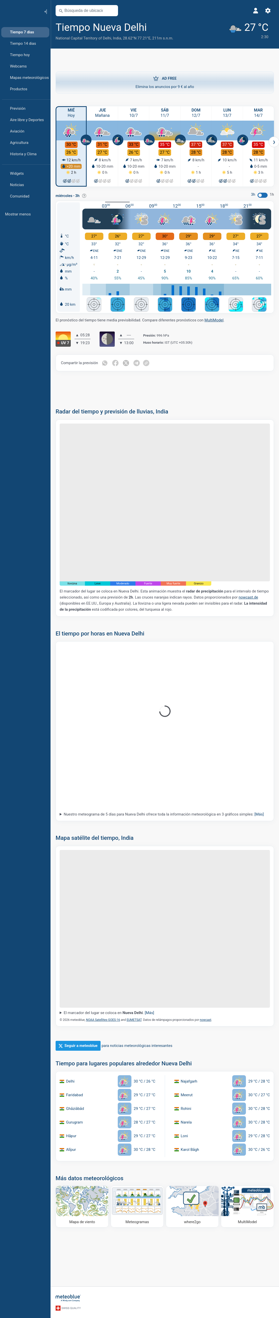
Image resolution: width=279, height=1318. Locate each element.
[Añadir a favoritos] (153, 27)
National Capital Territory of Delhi (83, 38)
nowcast (205, 1020)
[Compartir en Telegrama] (136, 363)
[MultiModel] (247, 1206)
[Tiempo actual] (248, 30)
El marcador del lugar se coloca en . (109, 1013)
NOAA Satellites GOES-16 (103, 1020)
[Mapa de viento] (82, 1206)
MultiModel (213, 320)
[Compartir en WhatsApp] (105, 363)
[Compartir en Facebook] (115, 363)
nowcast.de (248, 597)
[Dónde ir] (192, 1206)
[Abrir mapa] (112, 10)
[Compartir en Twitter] (126, 363)
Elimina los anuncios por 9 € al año (165, 82)
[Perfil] (256, 10)
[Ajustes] (268, 10)
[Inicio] (20, 11)
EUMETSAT (134, 1020)
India (117, 38)
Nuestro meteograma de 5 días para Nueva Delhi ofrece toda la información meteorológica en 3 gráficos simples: (164, 814)
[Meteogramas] (137, 1206)
